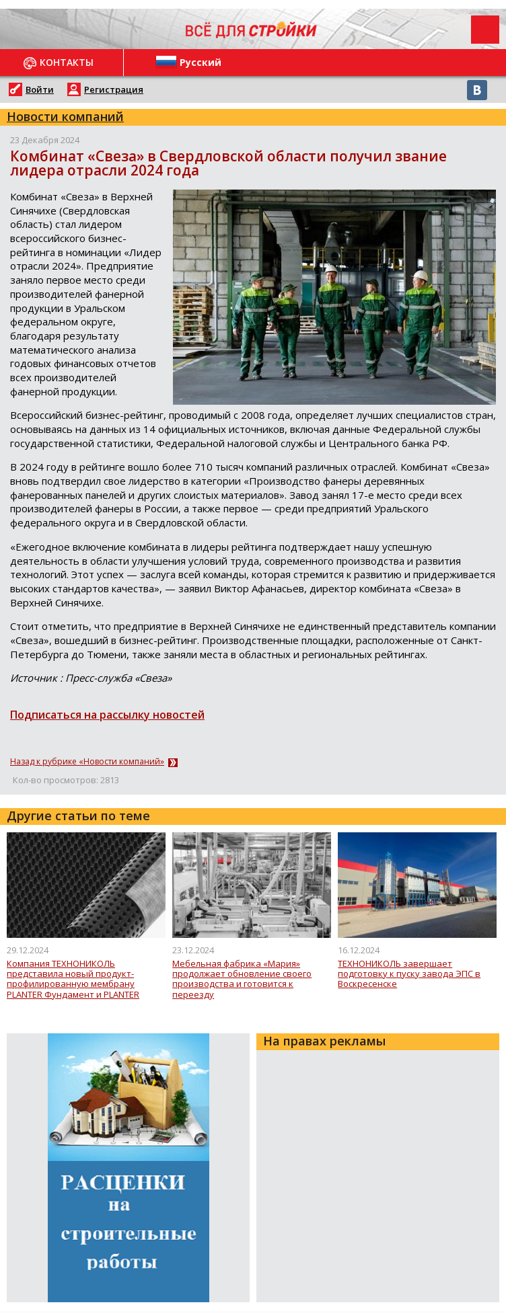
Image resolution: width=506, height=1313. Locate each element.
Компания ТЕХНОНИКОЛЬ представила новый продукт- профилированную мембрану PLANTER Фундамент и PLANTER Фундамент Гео (73, 979)
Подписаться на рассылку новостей (107, 714)
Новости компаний (65, 116)
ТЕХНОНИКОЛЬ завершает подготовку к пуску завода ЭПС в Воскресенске (409, 974)
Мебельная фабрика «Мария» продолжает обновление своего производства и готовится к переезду (242, 979)
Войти (40, 89)
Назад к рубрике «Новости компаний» (87, 762)
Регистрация (113, 89)
